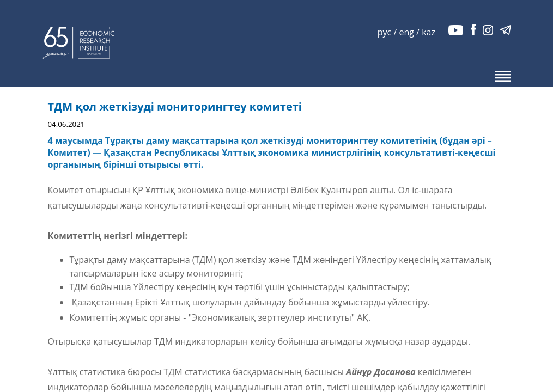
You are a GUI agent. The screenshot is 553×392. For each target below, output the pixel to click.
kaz (428, 32)
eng (406, 32)
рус (384, 32)
